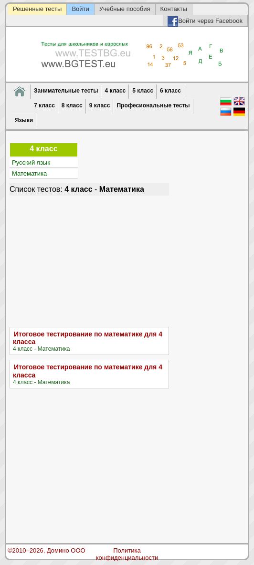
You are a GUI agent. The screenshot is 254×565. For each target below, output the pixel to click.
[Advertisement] (89, 260)
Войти (80, 8)
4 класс (115, 90)
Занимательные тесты (66, 90)
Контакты (173, 8)
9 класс (99, 105)
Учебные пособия (124, 8)
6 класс (170, 90)
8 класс (72, 105)
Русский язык (31, 162)
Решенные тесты (37, 8)
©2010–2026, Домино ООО (46, 550)
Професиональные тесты (153, 105)
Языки (24, 120)
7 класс (44, 105)
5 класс (142, 90)
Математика (29, 173)
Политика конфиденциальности (127, 554)
